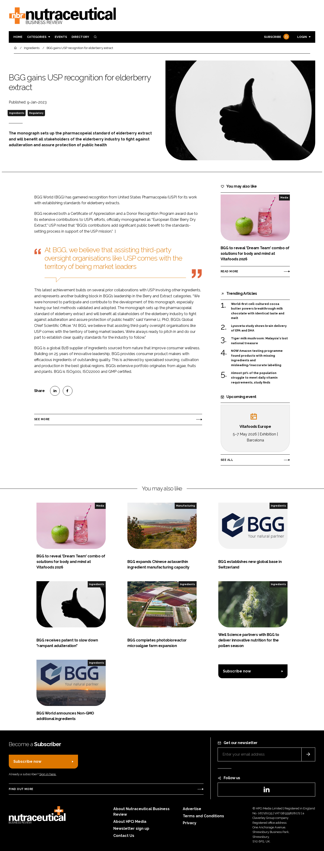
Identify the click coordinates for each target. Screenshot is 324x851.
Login (302, 37)
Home (17, 37)
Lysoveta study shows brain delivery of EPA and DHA (259, 328)
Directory (80, 37)
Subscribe (276, 37)
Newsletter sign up (131, 828)
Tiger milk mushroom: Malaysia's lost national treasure (259, 341)
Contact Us (123, 835)
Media (284, 197)
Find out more (21, 789)
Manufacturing (185, 505)
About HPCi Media (129, 821)
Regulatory (36, 113)
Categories (36, 37)
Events (61, 37)
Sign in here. (47, 774)
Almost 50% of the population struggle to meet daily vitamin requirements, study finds (254, 378)
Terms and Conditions (203, 816)
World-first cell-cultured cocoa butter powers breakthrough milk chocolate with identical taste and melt (257, 311)
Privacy (189, 823)
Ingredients (16, 113)
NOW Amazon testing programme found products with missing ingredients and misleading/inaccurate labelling (257, 358)
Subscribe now (237, 671)
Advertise (192, 809)
